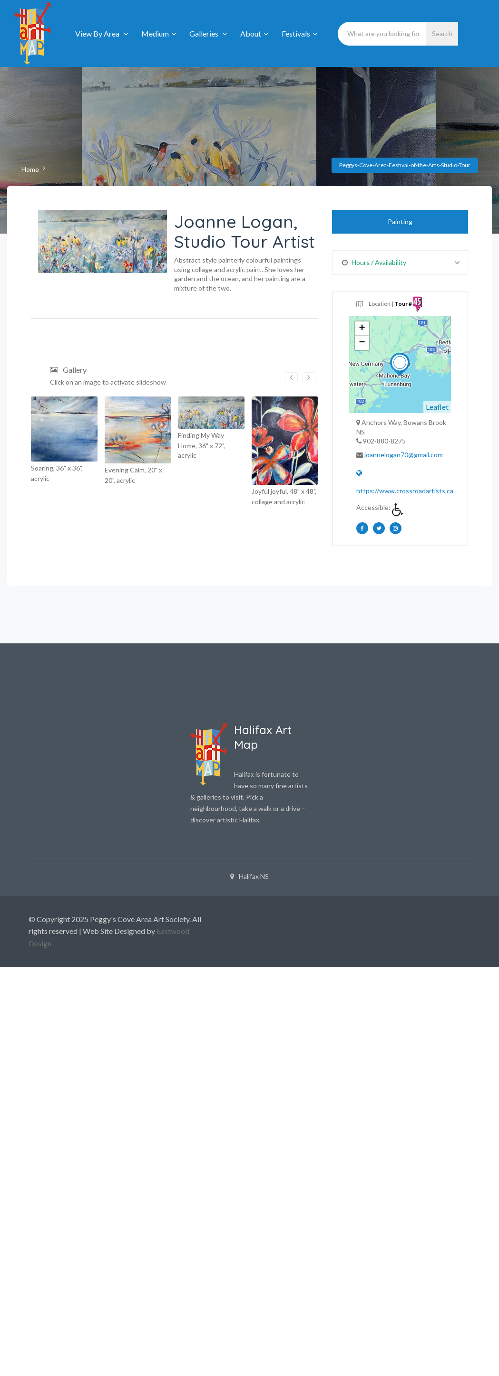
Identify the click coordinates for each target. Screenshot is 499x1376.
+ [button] (362, 328)
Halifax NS (249, 876)
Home (30, 169)
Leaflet (437, 406)
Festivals (299, 33)
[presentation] (291, 377)
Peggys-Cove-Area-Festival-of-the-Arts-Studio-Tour (404, 165)
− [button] (362, 343)
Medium (158, 33)
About (254, 33)
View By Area (101, 33)
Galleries (208, 33)
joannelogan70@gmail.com (403, 455)
